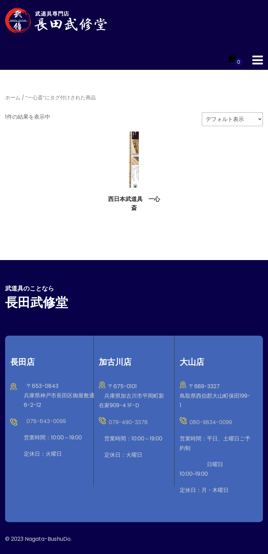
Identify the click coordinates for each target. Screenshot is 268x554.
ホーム (12, 97)
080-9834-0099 (211, 422)
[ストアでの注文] (232, 119)
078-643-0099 (46, 421)
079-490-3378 (128, 422)
